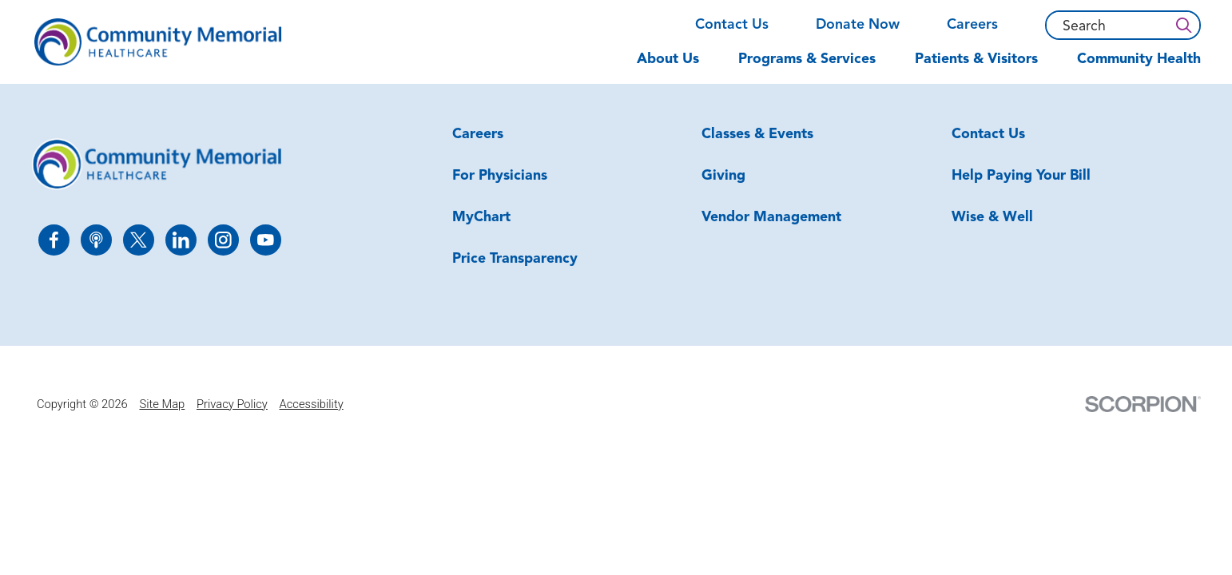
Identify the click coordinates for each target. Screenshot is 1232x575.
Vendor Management (771, 217)
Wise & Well (992, 217)
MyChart (481, 217)
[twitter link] (138, 240)
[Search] (1183, 25)
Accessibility (312, 404)
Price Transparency (515, 259)
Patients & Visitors (976, 59)
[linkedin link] (181, 240)
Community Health (1139, 59)
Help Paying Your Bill (1021, 176)
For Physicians (499, 176)
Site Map (162, 404)
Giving (723, 176)
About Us (668, 59)
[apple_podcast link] (96, 240)
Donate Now (858, 25)
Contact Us (732, 25)
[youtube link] (265, 240)
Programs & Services (807, 59)
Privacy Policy (232, 404)
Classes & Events (757, 134)
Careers (972, 25)
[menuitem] (678, 67)
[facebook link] (54, 240)
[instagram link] (223, 240)
